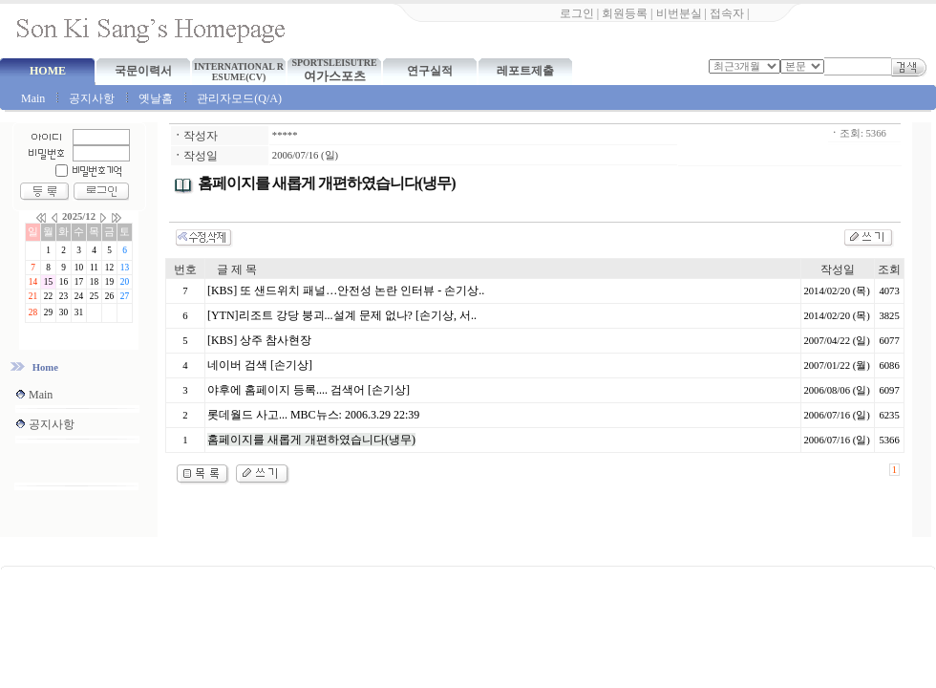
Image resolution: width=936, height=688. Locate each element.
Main (33, 98)
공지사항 (92, 98)
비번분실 (679, 13)
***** (285, 135)
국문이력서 (143, 70)
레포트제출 (525, 70)
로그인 (577, 13)
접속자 (727, 13)
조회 (889, 269)
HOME (48, 70)
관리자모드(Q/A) (239, 98)
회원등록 (625, 13)
